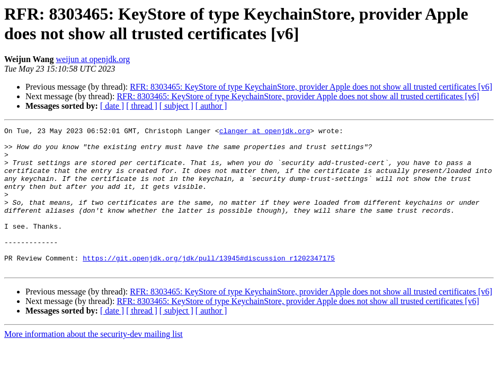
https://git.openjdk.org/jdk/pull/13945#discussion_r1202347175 (209, 285)
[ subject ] (176, 105)
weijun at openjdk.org (93, 59)
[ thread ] (141, 105)
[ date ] (112, 105)
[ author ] (211, 105)
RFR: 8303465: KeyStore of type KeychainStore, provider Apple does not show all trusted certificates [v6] (311, 86)
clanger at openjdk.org (264, 132)
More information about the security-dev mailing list (93, 362)
